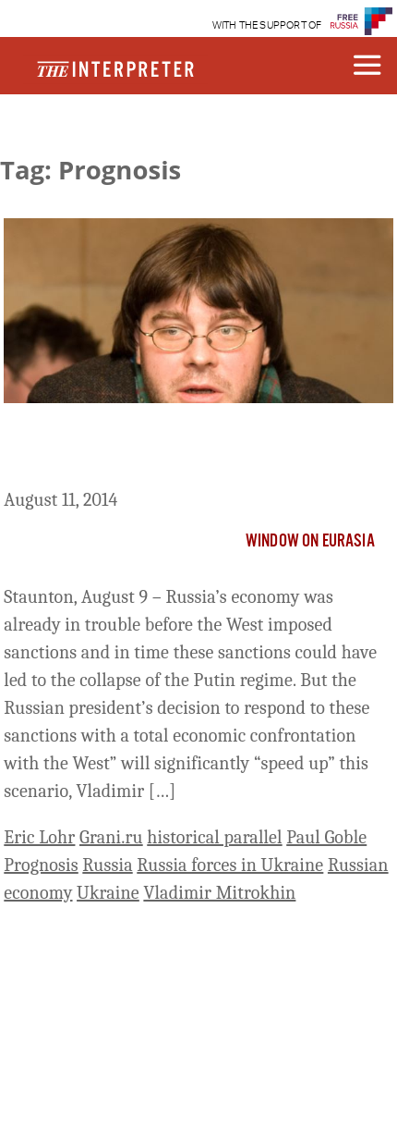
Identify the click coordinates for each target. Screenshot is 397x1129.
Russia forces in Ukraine (230, 865)
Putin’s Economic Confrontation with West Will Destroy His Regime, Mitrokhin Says (191, 449)
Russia (107, 865)
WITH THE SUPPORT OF (267, 25)
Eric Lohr (39, 837)
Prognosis (41, 865)
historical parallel (214, 837)
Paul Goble (326, 837)
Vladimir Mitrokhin (219, 892)
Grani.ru (111, 837)
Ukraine (108, 892)
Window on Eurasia (310, 542)
